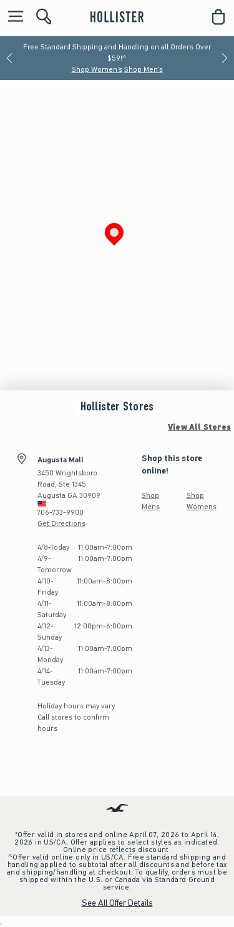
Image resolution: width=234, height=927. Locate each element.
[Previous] (9, 58)
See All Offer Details (117, 903)
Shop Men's (143, 69)
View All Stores (199, 427)
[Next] (224, 58)
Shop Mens (151, 501)
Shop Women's (97, 69)
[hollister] (117, 17)
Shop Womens (202, 501)
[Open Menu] (12, 17)
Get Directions (61, 523)
